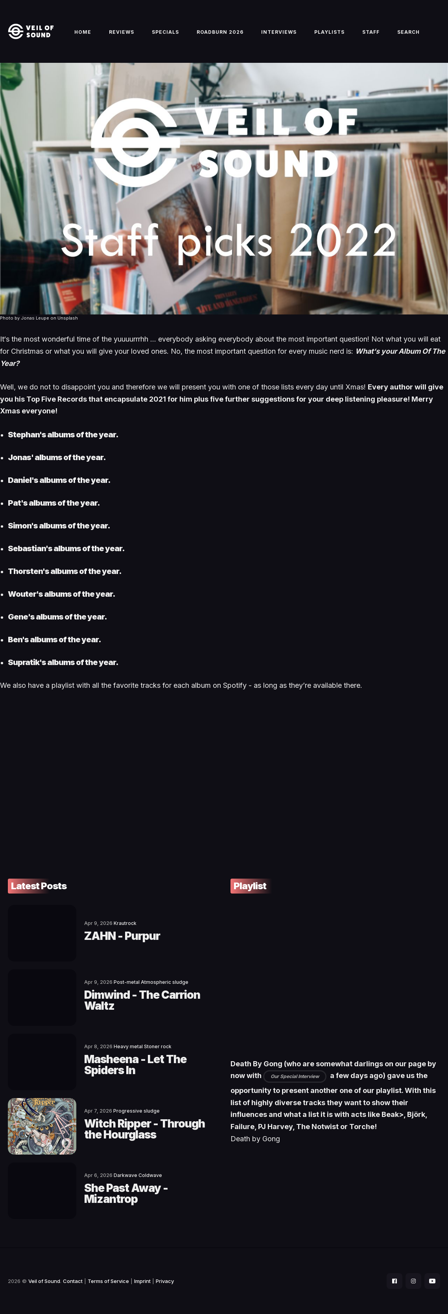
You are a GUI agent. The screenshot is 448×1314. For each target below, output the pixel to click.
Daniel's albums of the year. (59, 480)
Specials (165, 32)
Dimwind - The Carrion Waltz (142, 1000)
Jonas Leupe (35, 318)
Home (82, 32)
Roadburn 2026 (220, 32)
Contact (73, 1281)
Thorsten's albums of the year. (65, 571)
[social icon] (394, 1281)
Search (408, 32)
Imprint (142, 1281)
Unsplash (67, 318)
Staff (371, 32)
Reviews (121, 32)
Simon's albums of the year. (59, 525)
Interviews (279, 32)
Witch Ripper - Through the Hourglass (144, 1129)
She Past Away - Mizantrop (126, 1193)
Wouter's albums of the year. (61, 594)
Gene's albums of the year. (57, 616)
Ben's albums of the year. (54, 639)
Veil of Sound (44, 1281)
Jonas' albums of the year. (57, 457)
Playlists (329, 32)
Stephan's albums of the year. (63, 434)
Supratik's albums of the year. (63, 662)
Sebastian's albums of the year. (66, 548)
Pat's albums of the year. (54, 503)
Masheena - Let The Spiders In (135, 1065)
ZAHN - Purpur (122, 936)
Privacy (165, 1281)
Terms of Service (108, 1281)
